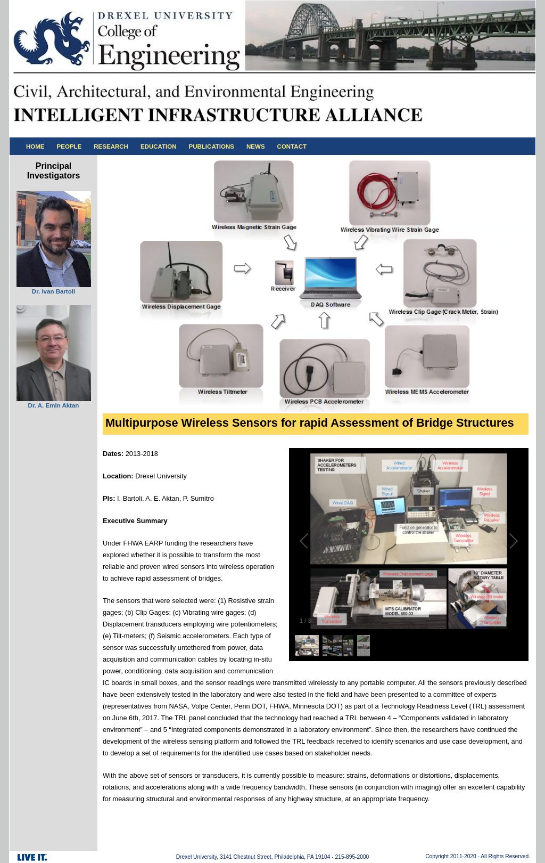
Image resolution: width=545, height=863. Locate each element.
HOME (35, 146)
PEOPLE (69, 146)
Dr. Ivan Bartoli (53, 291)
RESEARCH (111, 146)
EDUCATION (159, 146)
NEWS (255, 146)
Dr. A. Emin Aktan (53, 405)
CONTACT (292, 146)
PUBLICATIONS (212, 146)
